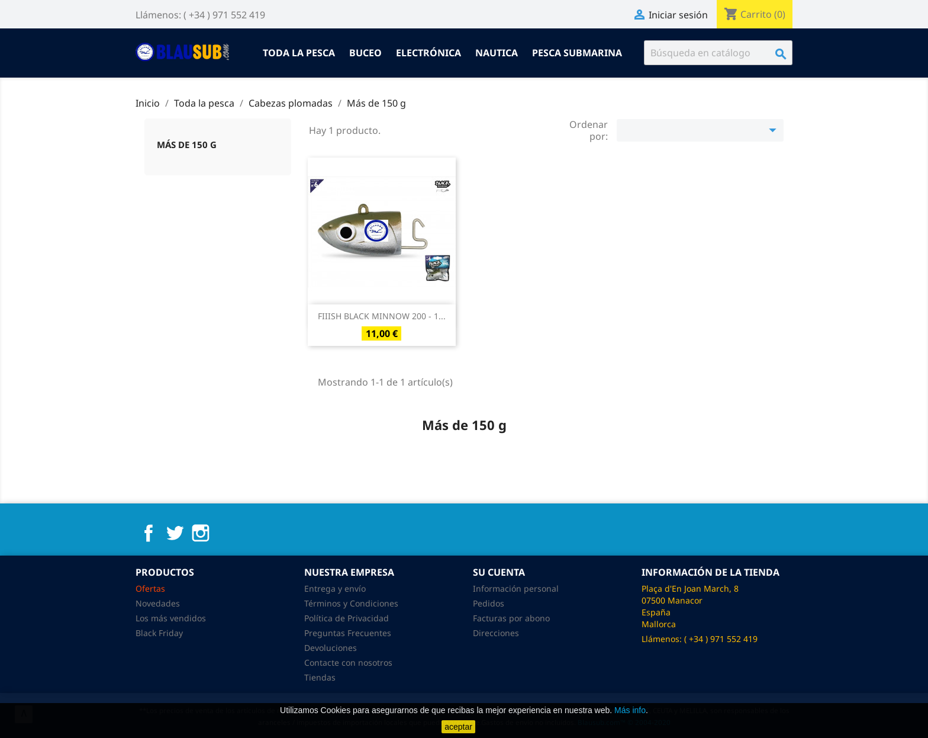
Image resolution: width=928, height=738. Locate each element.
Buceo (365, 52)
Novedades (158, 603)
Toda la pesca (299, 52)
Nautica (496, 52)
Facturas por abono (511, 618)
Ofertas (150, 588)
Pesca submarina (577, 52)
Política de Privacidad (346, 618)
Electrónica (428, 52)
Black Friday (159, 632)
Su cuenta (499, 572)
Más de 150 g (187, 144)
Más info (630, 710)
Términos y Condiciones (351, 603)
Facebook (148, 533)
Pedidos (488, 603)
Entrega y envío (335, 588)
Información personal (516, 588)
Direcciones (496, 632)
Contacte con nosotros (348, 662)
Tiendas (320, 677)
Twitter (174, 533)
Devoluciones (330, 647)
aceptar (458, 726)
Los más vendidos (171, 618)
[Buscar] (718, 52)
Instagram (200, 533)
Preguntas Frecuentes (347, 632)
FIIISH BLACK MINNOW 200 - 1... (382, 316)
